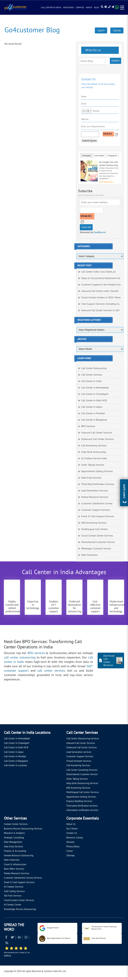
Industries (68, 7)
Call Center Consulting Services (81, 770)
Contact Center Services (16, 824)
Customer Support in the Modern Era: (101, 284)
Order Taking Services (92, 464)
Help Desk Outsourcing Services (82, 783)
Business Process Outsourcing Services (23, 828)
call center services (51, 671)
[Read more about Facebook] (6, 937)
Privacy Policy (72, 846)
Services (80, 7)
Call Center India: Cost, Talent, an (98, 271)
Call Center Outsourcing (94, 368)
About (89, 7)
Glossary (70, 842)
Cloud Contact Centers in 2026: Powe (101, 297)
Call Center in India (51, 7)
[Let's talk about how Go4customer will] (103, 709)
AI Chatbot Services (13, 886)
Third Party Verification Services (97, 484)
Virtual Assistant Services (78, 761)
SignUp (117, 30)
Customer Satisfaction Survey (96, 503)
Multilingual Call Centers (94, 529)
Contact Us (71, 833)
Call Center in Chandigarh (94, 394)
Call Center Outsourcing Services (82, 738)
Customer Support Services (95, 510)
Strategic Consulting (14, 837)
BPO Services (88, 426)
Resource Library (74, 837)
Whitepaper (86, 155)
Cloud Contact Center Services (97, 535)
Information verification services (82, 810)
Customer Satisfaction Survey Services (23, 877)
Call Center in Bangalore (94, 419)
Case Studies (99, 155)
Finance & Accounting (15, 851)
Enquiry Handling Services (79, 801)
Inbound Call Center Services (96, 432)
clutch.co (7, 955)
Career (69, 851)
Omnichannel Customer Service (98, 542)
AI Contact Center (12, 904)
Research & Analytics (14, 833)
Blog (96, 7)
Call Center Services (91, 374)
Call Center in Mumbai (93, 413)
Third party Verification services (81, 805)
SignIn (101, 30)
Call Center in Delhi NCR (94, 400)
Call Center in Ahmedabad (95, 387)
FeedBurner (100, 232)
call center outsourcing (20, 657)
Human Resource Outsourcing (18, 855)
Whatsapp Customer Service (96, 548)
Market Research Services (94, 497)
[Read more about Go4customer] (15, 7)
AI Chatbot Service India (94, 458)
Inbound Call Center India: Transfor (100, 291)
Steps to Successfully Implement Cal (100, 278)
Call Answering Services (94, 445)
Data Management (13, 842)
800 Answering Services (94, 522)
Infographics (112, 155)
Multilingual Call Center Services (82, 792)
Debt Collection (89, 555)
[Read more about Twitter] (12, 937)
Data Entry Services (91, 477)
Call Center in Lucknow (15, 765)
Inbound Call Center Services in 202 (100, 310)
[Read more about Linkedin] (19, 937)
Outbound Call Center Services (97, 439)
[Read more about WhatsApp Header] (117, 8)
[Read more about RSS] (6, 943)
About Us (70, 824)
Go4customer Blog (32, 30)
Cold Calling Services (14, 891)
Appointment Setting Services (97, 471)
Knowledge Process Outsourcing (20, 909)
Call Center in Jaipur (91, 407)
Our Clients (71, 828)
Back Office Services (14, 868)
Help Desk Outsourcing (93, 452)
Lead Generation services (78, 752)
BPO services (36, 653)
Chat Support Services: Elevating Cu (100, 304)
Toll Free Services (12, 895)
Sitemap (70, 855)
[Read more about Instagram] (26, 937)
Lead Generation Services (94, 490)
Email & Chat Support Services (97, 516)
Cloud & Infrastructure (15, 864)
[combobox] (86, 111)
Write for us (93, 50)
